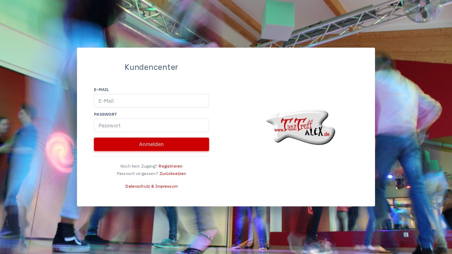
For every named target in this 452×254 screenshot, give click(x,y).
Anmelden (151, 144)
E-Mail (101, 89)
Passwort (105, 114)
